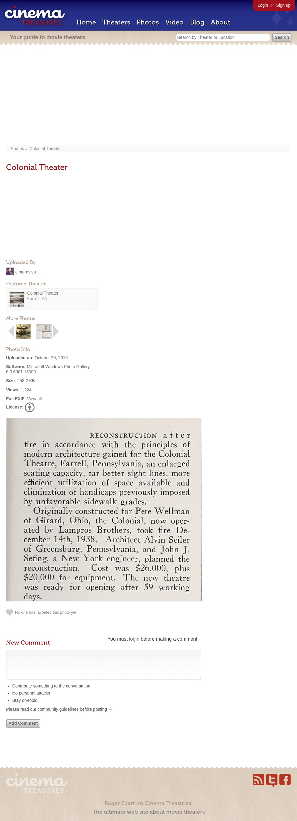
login (134, 639)
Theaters (116, 22)
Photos (148, 22)
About (220, 22)
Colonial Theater (45, 148)
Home (86, 22)
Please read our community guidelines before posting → (59, 715)
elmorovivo (25, 271)
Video (174, 22)
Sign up (283, 5)
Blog (197, 22)
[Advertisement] (148, 95)
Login (263, 5)
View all (34, 398)
